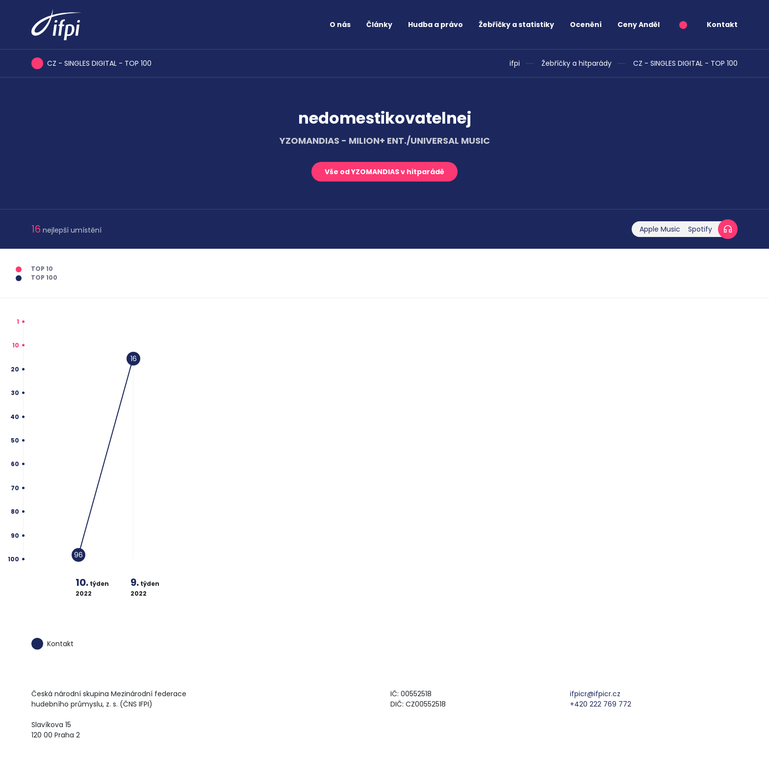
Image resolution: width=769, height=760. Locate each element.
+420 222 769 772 (600, 704)
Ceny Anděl (638, 24)
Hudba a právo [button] (435, 24)
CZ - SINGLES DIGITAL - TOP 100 (685, 63)
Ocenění (586, 24)
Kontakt (722, 24)
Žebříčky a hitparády (576, 63)
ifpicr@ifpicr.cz (595, 694)
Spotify (700, 229)
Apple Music (660, 229)
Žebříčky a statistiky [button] (516, 24)
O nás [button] (340, 24)
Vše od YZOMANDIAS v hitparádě (384, 172)
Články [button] (379, 24)
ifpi (515, 63)
